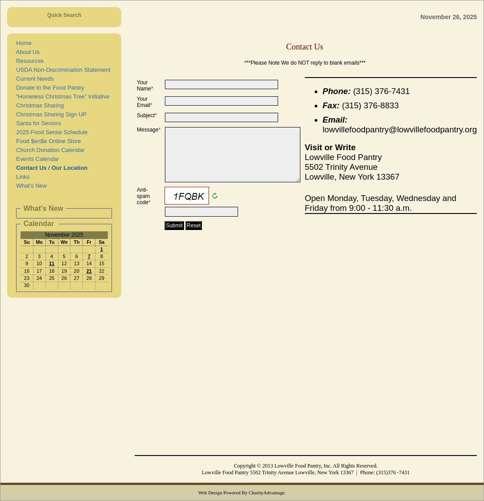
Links (21, 176)
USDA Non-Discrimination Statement (62, 69)
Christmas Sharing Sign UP (49, 114)
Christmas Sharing (38, 105)
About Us (26, 52)
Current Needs (33, 78)
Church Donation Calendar (49, 150)
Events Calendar (36, 159)
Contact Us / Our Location (50, 167)
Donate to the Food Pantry (48, 87)
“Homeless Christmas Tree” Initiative (61, 96)
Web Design (210, 492)
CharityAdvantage (267, 492)
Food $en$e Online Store (47, 141)
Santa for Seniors (37, 123)
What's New (30, 185)
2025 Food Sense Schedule (50, 132)
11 (51, 263)
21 (89, 271)
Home (22, 43)
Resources (28, 60)
